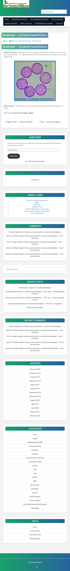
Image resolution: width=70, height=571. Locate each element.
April (35, 434)
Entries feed (35, 531)
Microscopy (35, 485)
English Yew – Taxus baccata (19, 122)
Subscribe (13, 156)
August (35, 438)
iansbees (35, 173)
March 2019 (35, 385)
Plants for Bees (11, 23)
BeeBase (37, 205)
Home (7, 19)
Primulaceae (36, 41)
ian (6, 41)
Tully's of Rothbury (37, 213)
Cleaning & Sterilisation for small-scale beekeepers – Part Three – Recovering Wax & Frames (35, 293)
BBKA (37, 202)
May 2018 (35, 404)
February (35, 454)
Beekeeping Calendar (35, 442)
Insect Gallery (26, 23)
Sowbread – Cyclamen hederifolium (25, 35)
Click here (19, 106)
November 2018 (35, 396)
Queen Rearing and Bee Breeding (35, 504)
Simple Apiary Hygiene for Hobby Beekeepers (35, 288)
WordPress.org (35, 538)
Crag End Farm (37, 207)
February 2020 (35, 369)
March (35, 477)
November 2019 (35, 373)
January (35, 465)
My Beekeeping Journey (44, 23)
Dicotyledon (26, 41)
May (35, 481)
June (35, 473)
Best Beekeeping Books (39, 19)
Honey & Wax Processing (35, 458)
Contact (59, 23)
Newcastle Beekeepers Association (37, 211)
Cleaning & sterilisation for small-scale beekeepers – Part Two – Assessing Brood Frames (35, 299)
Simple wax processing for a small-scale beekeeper (42, 232)
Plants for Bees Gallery (35, 307)
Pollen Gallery (57, 19)
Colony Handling (35, 446)
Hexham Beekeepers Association (37, 209)
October (35, 493)
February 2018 (35, 416)
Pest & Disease (35, 496)
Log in (35, 527)
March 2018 (35, 412)
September (35, 508)
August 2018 (35, 400)
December (35, 450)
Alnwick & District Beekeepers (37, 200)
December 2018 (35, 392)
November (35, 489)
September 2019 (35, 381)
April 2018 (35, 408)
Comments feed (35, 535)
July (35, 469)
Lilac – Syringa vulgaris (50, 122)
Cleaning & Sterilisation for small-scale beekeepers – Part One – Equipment (35, 304)
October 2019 (35, 377)
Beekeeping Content (20, 19)
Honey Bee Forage (35, 462)
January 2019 (35, 389)
